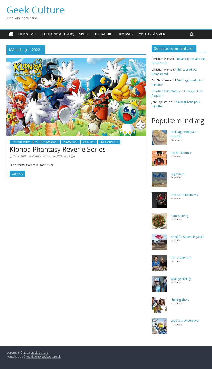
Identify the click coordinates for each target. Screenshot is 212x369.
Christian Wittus (41, 156)
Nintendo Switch (21, 142)
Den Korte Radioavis (184, 195)
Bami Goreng (179, 216)
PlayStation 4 (50, 142)
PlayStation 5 (70, 142)
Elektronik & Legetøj (57, 34)
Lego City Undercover (184, 320)
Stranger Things (181, 279)
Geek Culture (35, 9)
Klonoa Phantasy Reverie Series (58, 149)
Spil (82, 34)
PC (37, 142)
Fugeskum (177, 174)
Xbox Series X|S (109, 142)
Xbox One (89, 142)
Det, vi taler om (180, 258)
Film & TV (25, 34)
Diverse (124, 34)
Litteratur (102, 34)
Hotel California (180, 153)
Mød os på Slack (152, 34)
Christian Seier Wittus (166, 91)
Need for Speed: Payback (187, 237)
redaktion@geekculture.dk (43, 356)
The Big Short (179, 300)
